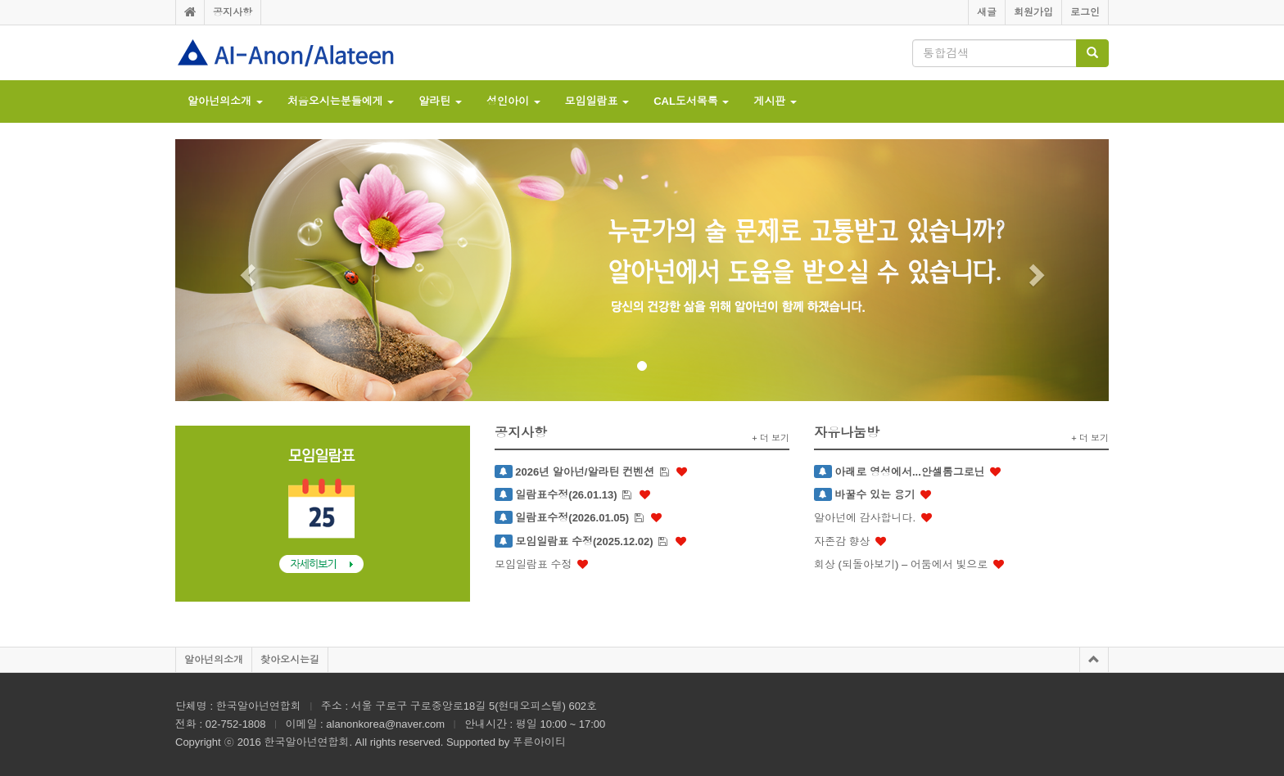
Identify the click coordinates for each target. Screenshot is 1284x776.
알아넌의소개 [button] (225, 101)
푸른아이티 (539, 742)
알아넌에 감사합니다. (865, 518)
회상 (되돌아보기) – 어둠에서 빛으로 (901, 564)
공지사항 (232, 12)
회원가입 (1033, 12)
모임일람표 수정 (533, 564)
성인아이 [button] (513, 101)
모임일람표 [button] (597, 101)
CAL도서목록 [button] (691, 101)
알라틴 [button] (440, 101)
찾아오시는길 (289, 659)
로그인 (1085, 12)
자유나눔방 (846, 433)
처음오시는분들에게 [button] (341, 101)
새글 (987, 12)
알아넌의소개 (213, 659)
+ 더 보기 (770, 438)
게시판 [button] (775, 101)
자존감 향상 (842, 541)
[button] (245, 270)
